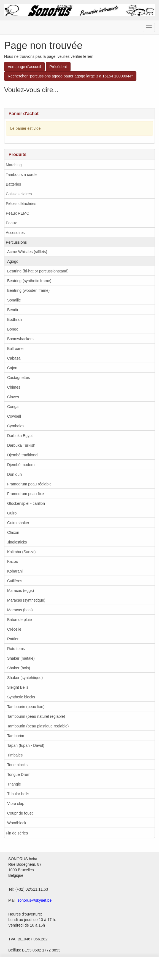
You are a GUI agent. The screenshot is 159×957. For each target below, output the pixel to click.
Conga (12, 406)
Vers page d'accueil (24, 66)
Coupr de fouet (20, 813)
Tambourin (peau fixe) (25, 706)
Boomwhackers (20, 339)
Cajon (12, 368)
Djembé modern (21, 464)
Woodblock (16, 823)
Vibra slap (15, 803)
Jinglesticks (17, 542)
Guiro (12, 513)
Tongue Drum (18, 774)
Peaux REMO (17, 213)
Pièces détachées (21, 203)
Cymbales (15, 426)
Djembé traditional (22, 455)
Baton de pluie (19, 619)
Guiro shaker (18, 523)
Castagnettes (18, 377)
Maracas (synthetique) (26, 600)
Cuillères (14, 581)
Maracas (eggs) (20, 590)
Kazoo (12, 561)
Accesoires (15, 232)
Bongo (12, 329)
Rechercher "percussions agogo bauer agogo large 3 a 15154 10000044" (70, 76)
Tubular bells (18, 794)
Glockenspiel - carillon (26, 503)
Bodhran (14, 319)
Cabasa (13, 358)
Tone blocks (17, 765)
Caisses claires (19, 194)
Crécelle (14, 629)
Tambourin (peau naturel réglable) (36, 716)
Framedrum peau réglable (29, 484)
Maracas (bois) (20, 610)
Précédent (58, 66)
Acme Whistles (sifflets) (27, 251)
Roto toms (16, 648)
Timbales (15, 755)
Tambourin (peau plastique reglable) (38, 726)
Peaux (11, 223)
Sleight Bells (17, 687)
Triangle (14, 784)
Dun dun (14, 474)
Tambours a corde (21, 174)
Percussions (16, 242)
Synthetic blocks (21, 697)
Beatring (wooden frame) (28, 290)
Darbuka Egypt (20, 435)
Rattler (12, 639)
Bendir (12, 310)
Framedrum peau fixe (25, 493)
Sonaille (14, 300)
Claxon (13, 532)
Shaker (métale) (21, 658)
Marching (14, 165)
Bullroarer (15, 348)
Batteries (13, 184)
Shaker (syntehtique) (25, 677)
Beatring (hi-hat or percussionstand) (38, 271)
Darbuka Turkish (21, 445)
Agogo (12, 261)
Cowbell (14, 416)
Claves (13, 397)
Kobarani (15, 571)
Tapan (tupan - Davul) (25, 745)
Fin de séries (17, 833)
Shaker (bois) (18, 668)
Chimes (13, 387)
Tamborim (15, 736)
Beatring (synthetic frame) (29, 281)
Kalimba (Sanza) (21, 552)
